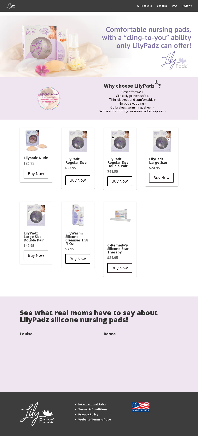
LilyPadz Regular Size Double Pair (118, 162)
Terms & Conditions (92, 409)
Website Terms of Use (94, 419)
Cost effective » (132, 92)
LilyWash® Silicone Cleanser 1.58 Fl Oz (76, 238)
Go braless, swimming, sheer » (132, 107)
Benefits (162, 5)
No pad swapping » (132, 103)
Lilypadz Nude (36, 157)
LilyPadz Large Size (158, 161)
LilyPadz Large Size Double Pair (34, 236)
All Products (144, 5)
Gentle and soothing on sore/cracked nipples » (132, 111)
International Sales (92, 404)
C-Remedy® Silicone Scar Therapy (118, 248)
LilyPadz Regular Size (76, 161)
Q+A (174, 5)
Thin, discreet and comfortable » (132, 99)
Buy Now (36, 173)
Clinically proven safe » (132, 96)
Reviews (187, 5)
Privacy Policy (88, 414)
